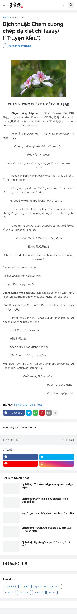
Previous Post (12, 439)
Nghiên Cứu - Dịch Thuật (26, 17)
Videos (52, 592)
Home (6, 17)
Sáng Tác (9, 592)
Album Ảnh (11, 586)
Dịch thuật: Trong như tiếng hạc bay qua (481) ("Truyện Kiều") (47, 529)
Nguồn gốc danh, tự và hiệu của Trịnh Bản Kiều (48, 513)
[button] (4, 5)
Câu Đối (26, 586)
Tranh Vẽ (38, 592)
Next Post (67, 439)
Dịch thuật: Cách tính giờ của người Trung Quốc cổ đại (45, 500)
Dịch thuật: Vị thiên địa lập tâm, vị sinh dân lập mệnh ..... (47, 486)
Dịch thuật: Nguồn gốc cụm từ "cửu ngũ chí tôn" (46, 544)
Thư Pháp (24, 592)
